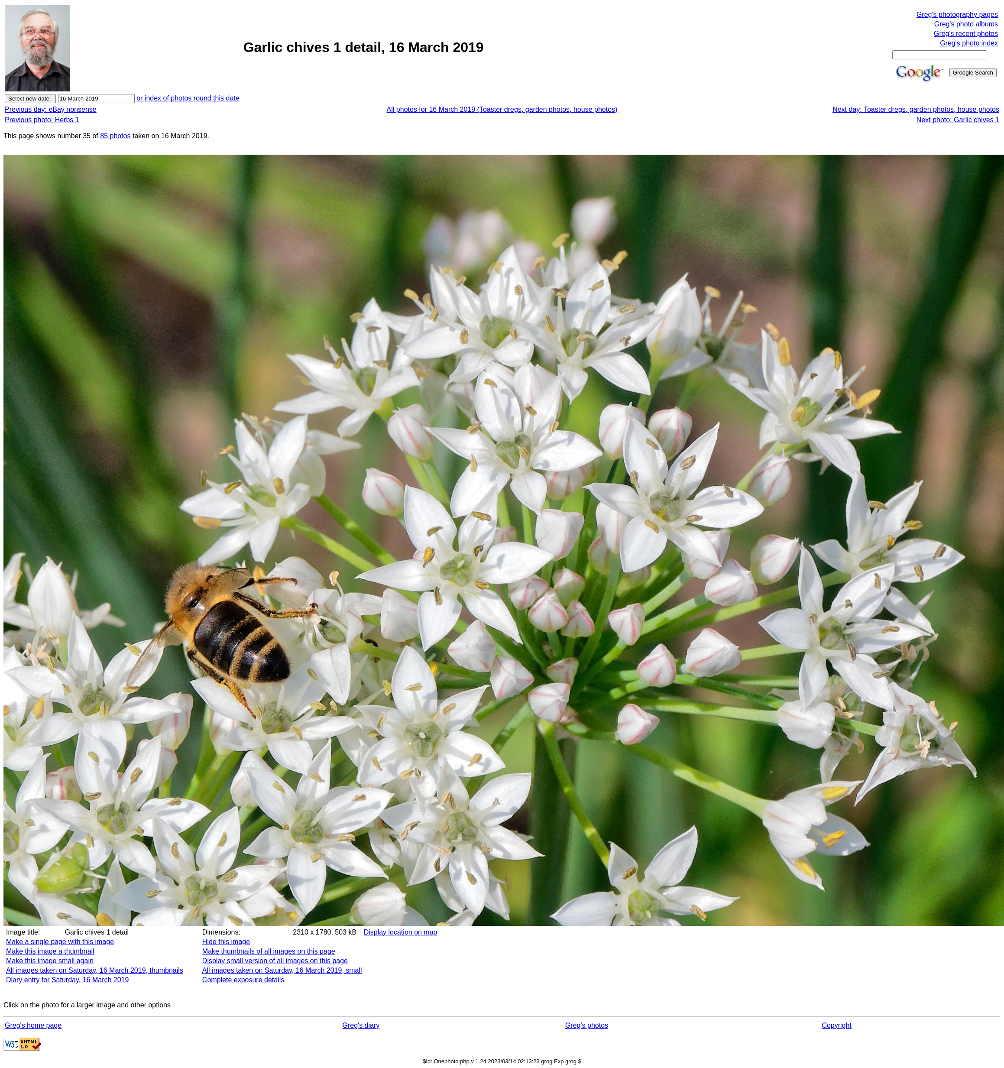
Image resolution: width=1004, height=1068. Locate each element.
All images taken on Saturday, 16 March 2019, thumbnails (94, 970)
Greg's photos (586, 1025)
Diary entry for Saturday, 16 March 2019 (67, 980)
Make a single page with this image (60, 941)
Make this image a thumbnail (50, 951)
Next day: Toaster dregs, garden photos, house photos (915, 109)
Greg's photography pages (957, 14)
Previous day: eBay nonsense (51, 109)
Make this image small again (50, 960)
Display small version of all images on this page (275, 960)
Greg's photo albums (966, 24)
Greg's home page (33, 1025)
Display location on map (400, 932)
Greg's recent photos (966, 33)
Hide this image (226, 941)
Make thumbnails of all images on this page (268, 951)
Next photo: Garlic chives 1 (958, 119)
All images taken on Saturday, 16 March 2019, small (282, 970)
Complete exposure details (243, 980)
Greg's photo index (969, 43)
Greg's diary (361, 1025)
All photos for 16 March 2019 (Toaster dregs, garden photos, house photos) (502, 109)
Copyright (836, 1025)
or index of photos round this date (188, 98)
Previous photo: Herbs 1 (42, 119)
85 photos (115, 136)
